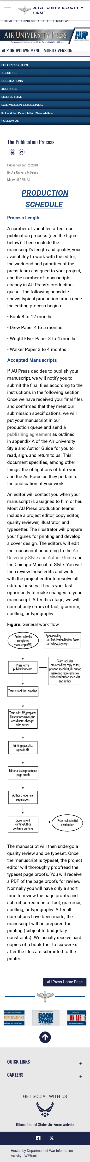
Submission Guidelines (22, 105)
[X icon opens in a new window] (51, 1138)
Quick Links (18, 1061)
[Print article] (12, 152)
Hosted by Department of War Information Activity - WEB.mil (42, 1153)
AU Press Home (15, 65)
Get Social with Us (45, 1096)
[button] (8, 10)
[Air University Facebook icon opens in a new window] (38, 1138)
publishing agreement (29, 434)
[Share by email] (21, 152)
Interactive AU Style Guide (27, 113)
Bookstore (11, 97)
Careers (15, 1074)
